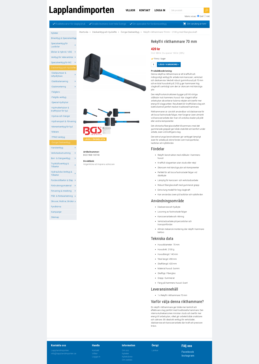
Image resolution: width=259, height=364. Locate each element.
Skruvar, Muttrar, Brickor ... (64, 201)
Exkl (201, 16)
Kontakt (144, 10)
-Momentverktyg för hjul (62, 126)
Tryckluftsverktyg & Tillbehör (64, 165)
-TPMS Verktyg (58, 137)
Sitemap (55, 217)
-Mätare (55, 132)
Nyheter (54, 33)
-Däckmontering (64, 86)
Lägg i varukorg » (168, 64)
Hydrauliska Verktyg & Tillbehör (64, 173)
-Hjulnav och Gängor (60, 116)
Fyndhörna (56, 206)
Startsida (83, 32)
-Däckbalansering (64, 81)
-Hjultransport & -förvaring (63, 121)
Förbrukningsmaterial (64, 185)
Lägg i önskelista (95, 139)
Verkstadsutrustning (64, 153)
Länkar (155, 350)
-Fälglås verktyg (58, 97)
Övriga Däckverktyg (130, 32)
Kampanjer (56, 212)
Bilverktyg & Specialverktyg (64, 38)
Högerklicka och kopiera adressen (99, 164)
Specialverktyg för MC (64, 62)
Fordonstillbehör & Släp (64, 180)
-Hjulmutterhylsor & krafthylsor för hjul (60, 109)
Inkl (208, 16)
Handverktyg (64, 147)
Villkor (130, 10)
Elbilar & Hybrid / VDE (64, 52)
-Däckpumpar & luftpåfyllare (64, 74)
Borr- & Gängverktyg (64, 158)
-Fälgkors (55, 92)
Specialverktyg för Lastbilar (64, 45)
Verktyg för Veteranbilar (64, 57)
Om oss (125, 350)
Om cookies (127, 360)
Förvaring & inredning (64, 191)
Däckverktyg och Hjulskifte (64, 67)
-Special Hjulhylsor (59, 102)
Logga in (159, 10)
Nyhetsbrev (127, 356)
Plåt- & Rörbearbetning (64, 196)
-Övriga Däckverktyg (60, 142)
